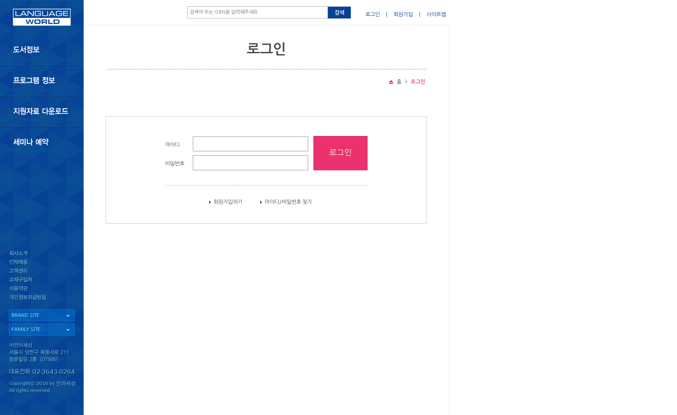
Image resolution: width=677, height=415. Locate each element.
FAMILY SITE (25, 329)
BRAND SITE (25, 315)
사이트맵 (436, 14)
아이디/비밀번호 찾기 (288, 202)
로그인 (372, 14)
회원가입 (403, 14)
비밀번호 (174, 163)
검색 (339, 12)
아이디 (172, 144)
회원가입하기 (228, 202)
